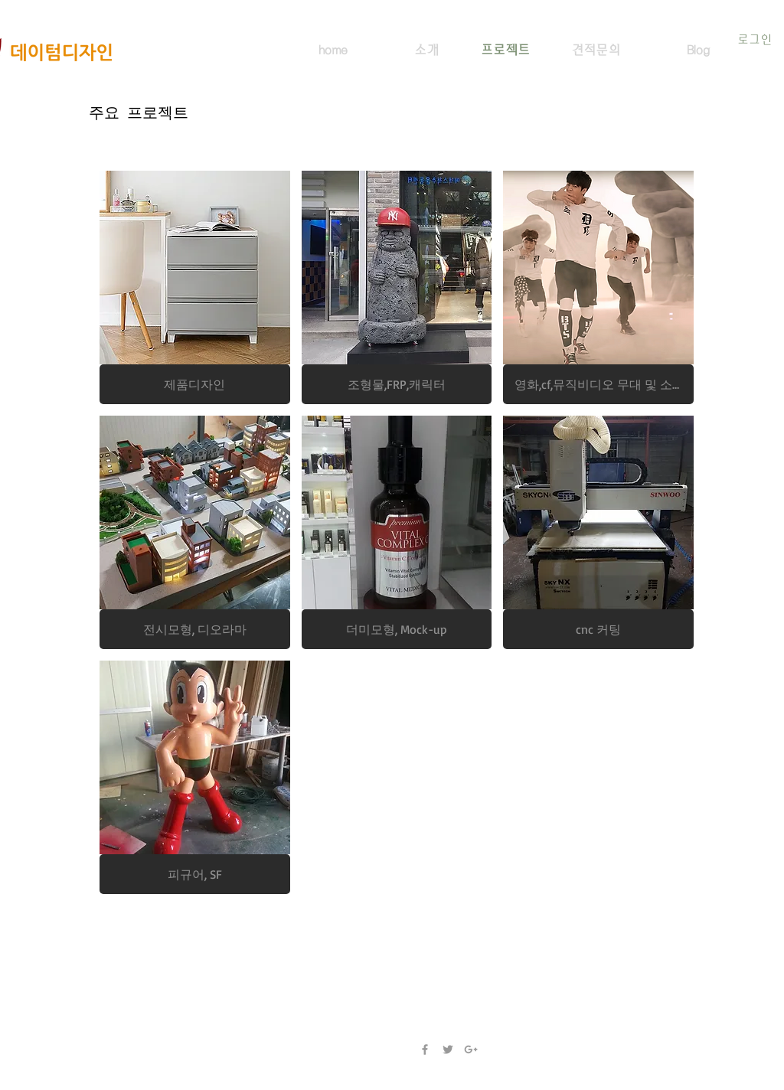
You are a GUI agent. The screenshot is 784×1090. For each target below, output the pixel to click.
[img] (598, 532)
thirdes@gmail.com (139, 990)
